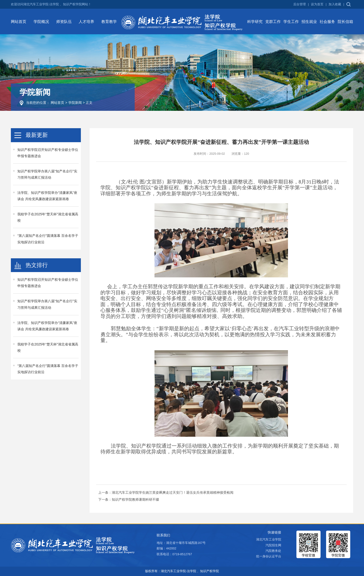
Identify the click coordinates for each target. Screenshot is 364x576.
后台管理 (299, 4)
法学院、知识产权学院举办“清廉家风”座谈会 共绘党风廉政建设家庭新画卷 (47, 196)
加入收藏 (335, 4)
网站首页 (57, 103)
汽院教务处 (273, 551)
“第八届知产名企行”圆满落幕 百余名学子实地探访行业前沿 (47, 239)
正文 (89, 103)
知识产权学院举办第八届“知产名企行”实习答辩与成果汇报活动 (47, 174)
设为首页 (317, 4)
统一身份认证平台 (268, 556)
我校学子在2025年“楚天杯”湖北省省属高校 (47, 217)
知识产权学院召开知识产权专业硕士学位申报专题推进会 (47, 153)
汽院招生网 (273, 545)
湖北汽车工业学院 (268, 539)
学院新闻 (75, 103)
